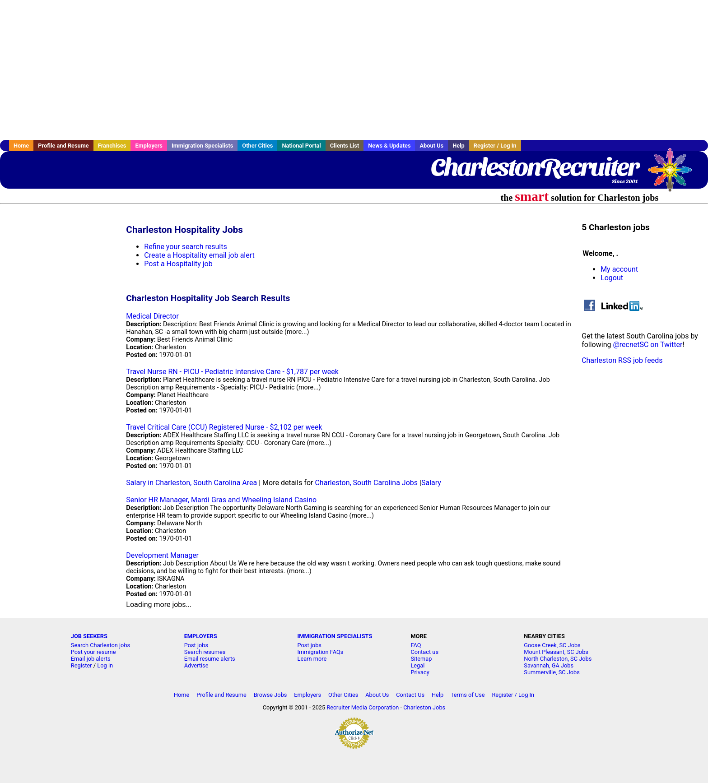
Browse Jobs (270, 694)
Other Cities (257, 145)
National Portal (301, 145)
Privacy (419, 672)
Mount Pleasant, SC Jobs (556, 652)
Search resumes (205, 652)
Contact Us (410, 694)
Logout (612, 277)
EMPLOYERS (200, 636)
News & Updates (389, 145)
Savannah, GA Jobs (548, 665)
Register (81, 665)
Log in (105, 665)
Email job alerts (91, 658)
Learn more (312, 658)
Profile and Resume (63, 145)
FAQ (415, 645)
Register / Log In (495, 145)
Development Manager (162, 555)
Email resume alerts (209, 658)
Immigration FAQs (321, 652)
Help (458, 145)
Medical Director (152, 316)
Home (21, 145)
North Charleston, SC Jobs (558, 658)
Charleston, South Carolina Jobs (366, 482)
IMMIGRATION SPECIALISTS (335, 636)
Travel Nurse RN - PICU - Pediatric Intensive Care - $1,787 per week (232, 371)
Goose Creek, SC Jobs (552, 645)
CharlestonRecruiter (534, 167)
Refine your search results (185, 246)
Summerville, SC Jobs (552, 672)
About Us (431, 145)
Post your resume (93, 652)
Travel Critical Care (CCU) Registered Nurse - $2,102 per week (224, 427)
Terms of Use (468, 694)
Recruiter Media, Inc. (674, 174)
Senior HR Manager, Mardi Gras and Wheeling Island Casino (221, 500)
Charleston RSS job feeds (622, 360)
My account (619, 269)
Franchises (112, 145)
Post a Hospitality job (178, 263)
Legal (417, 665)
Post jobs (196, 645)
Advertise (196, 665)
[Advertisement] (354, 70)
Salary (431, 482)
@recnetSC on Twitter (647, 344)
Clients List (344, 145)
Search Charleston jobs (100, 645)
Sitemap (421, 658)
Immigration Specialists (202, 145)
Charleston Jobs (424, 707)
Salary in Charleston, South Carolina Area (191, 482)
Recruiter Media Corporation (362, 707)
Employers (149, 145)
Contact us (424, 652)
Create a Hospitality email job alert (199, 255)
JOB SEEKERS (89, 636)
